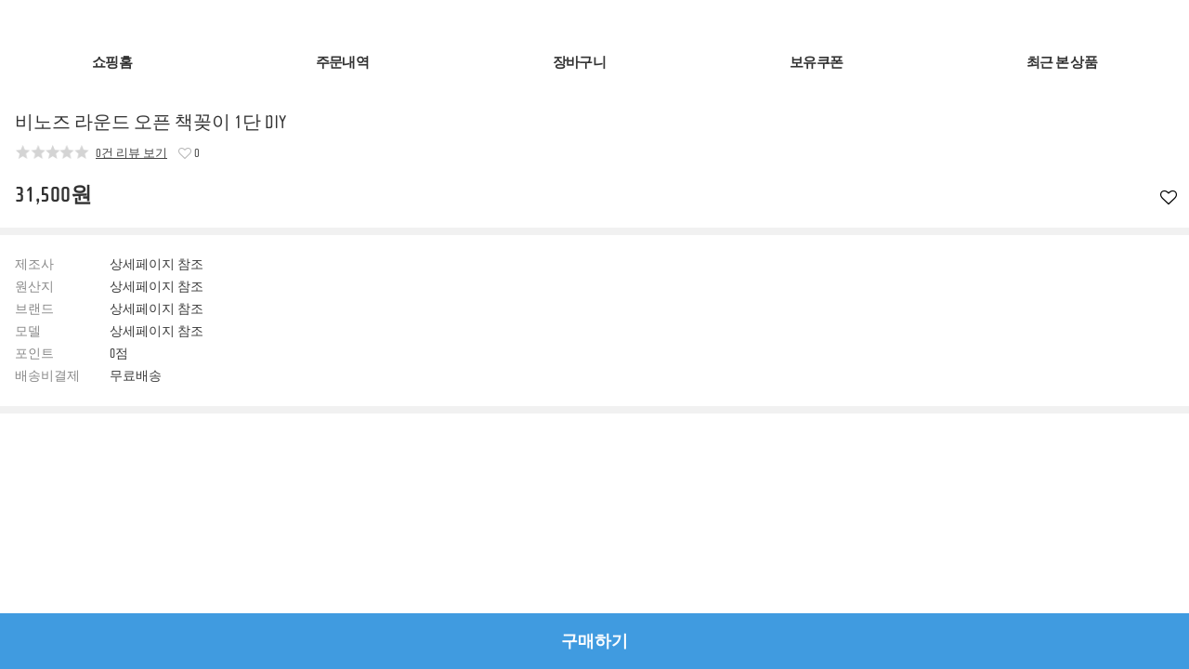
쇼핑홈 (112, 63)
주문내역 (342, 63)
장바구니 (579, 63)
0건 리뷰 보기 (131, 152)
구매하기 (594, 641)
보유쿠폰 (816, 63)
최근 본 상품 (1061, 63)
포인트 (34, 354)
